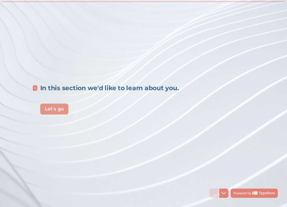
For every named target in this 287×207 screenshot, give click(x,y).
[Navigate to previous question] (214, 193)
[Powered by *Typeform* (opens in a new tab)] (254, 193)
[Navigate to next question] (223, 193)
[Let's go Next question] (54, 108)
